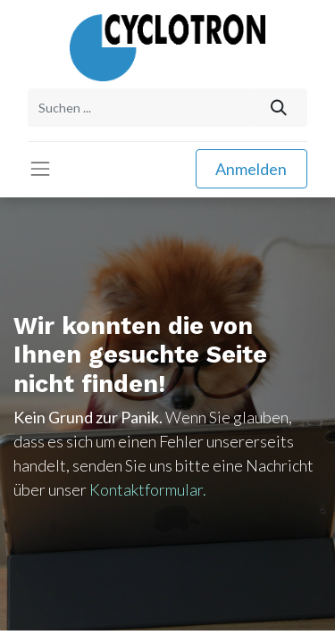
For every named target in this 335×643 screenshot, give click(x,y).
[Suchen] (279, 107)
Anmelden (251, 169)
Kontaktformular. (147, 489)
